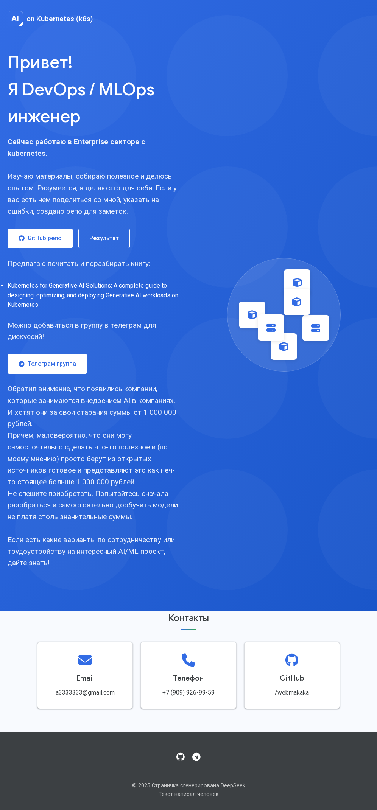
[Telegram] (196, 757)
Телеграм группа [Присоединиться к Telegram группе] (47, 363)
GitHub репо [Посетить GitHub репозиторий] (40, 238)
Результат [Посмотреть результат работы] (104, 238)
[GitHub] (180, 757)
